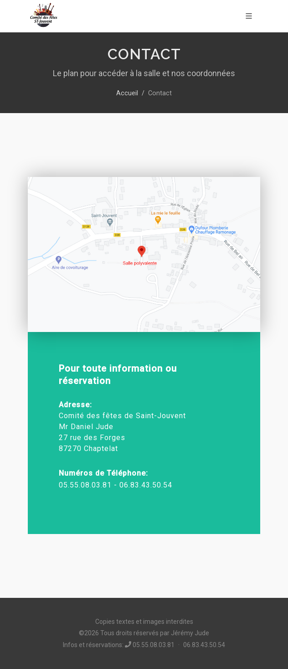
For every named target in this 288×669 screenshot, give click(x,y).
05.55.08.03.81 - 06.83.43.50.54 (115, 485)
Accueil (127, 93)
